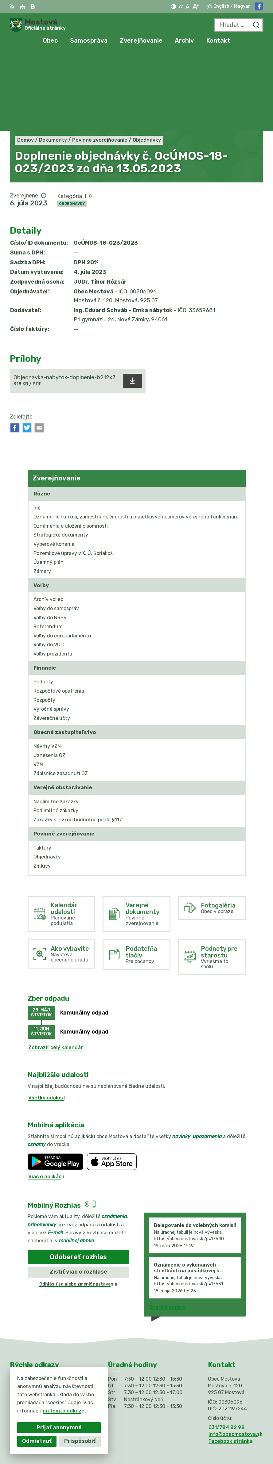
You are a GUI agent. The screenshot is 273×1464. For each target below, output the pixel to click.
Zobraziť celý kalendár (55, 968)
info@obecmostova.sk (236, 1355)
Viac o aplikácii (46, 1097)
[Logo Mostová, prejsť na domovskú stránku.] (38, 25)
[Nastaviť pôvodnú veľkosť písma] (187, 6)
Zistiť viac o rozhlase (78, 1192)
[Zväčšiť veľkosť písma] (195, 6)
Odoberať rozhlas (78, 1177)
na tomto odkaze (63, 1411)
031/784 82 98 (227, 1348)
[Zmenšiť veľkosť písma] (180, 6)
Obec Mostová (245, 1439)
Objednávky (72, 124)
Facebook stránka (231, 1362)
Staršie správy (167, 1228)
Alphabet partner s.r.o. (235, 1431)
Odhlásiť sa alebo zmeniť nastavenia (78, 1204)
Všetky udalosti (47, 1018)
